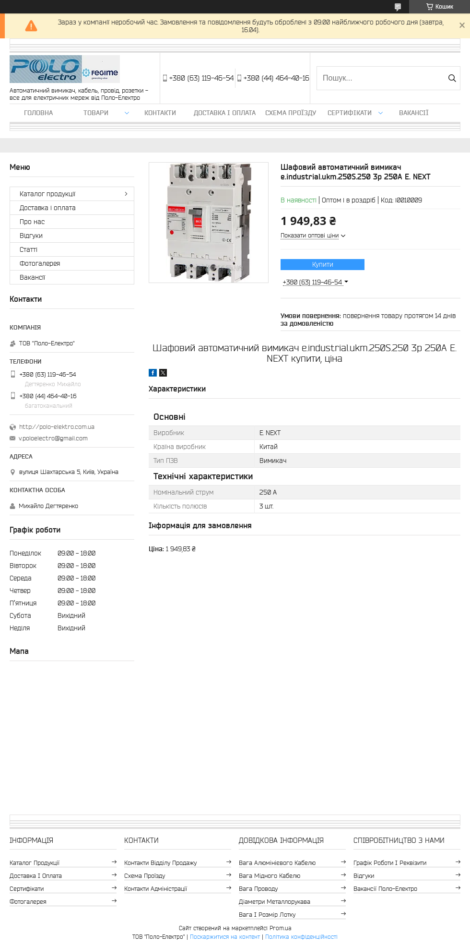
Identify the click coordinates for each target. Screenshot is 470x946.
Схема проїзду (290, 113)
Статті (28, 249)
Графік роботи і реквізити (389, 862)
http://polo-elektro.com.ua (56, 426)
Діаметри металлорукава (274, 901)
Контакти (160, 113)
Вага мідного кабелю (269, 875)
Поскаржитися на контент (225, 937)
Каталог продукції (47, 194)
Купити (322, 264)
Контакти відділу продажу (160, 862)
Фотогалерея (40, 263)
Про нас (32, 221)
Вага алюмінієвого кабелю (277, 862)
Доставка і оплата (225, 113)
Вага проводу (258, 888)
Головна (38, 113)
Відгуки (31, 235)
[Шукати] (452, 78)
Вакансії (414, 113)
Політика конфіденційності (301, 937)
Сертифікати (350, 113)
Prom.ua (281, 928)
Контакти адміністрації (155, 888)
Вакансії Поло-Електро (385, 888)
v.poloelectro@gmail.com (53, 438)
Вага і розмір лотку (267, 914)
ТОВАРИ (95, 113)
